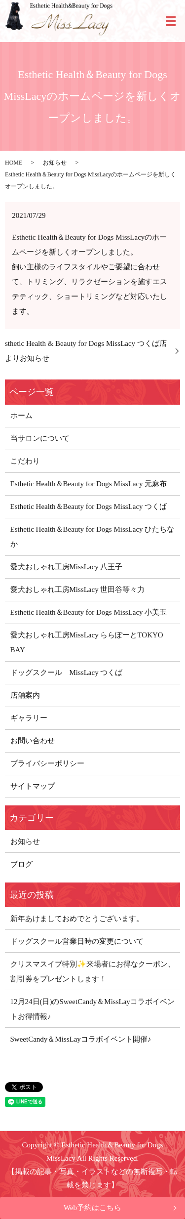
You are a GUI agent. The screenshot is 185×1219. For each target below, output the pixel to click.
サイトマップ (32, 786)
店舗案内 (25, 695)
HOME (13, 162)
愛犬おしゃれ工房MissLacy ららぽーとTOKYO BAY (86, 642)
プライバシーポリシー (47, 763)
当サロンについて (40, 438)
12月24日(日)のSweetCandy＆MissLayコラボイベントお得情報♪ (92, 1009)
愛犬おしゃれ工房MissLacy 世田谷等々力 (77, 589)
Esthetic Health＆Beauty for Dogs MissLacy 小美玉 (88, 612)
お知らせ (55, 162)
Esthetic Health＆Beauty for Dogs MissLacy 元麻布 (88, 484)
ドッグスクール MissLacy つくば (66, 672)
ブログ (21, 864)
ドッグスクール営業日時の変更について (77, 941)
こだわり (25, 461)
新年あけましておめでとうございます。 (77, 919)
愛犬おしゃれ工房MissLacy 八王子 (66, 567)
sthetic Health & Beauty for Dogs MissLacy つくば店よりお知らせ (86, 350)
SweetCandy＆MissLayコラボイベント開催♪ (80, 1039)
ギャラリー (28, 718)
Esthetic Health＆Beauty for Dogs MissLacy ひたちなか (92, 536)
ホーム (21, 416)
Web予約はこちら (92, 1208)
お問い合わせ (32, 741)
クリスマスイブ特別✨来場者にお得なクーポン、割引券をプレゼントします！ (92, 971)
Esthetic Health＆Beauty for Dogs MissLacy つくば (88, 506)
